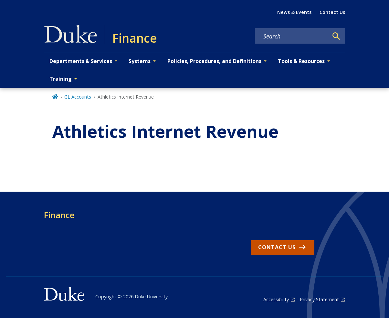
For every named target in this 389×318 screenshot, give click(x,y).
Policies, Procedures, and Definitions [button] (214, 61)
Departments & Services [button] (80, 61)
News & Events (294, 12)
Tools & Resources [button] (301, 61)
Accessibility (276, 299)
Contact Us (332, 12)
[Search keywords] (291, 36)
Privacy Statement (319, 299)
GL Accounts (77, 97)
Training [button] (60, 78)
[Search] (336, 36)
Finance (59, 215)
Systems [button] (140, 61)
